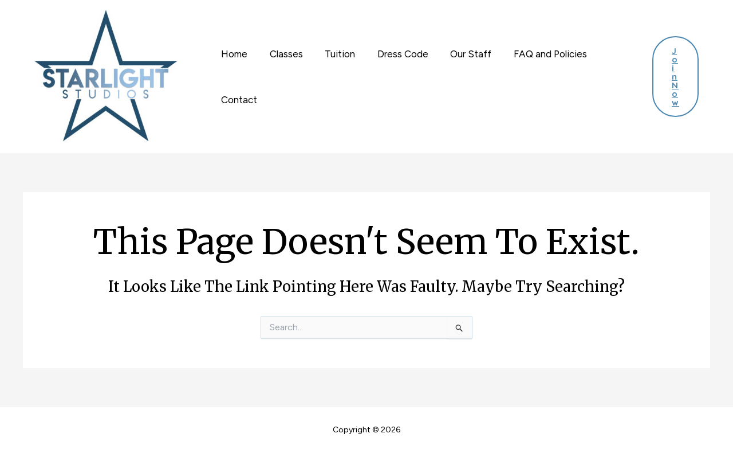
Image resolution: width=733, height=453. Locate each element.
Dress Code (393, 54)
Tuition (333, 54)
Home (233, 54)
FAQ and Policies (536, 54)
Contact (238, 100)
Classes (282, 54)
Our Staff (459, 54)
